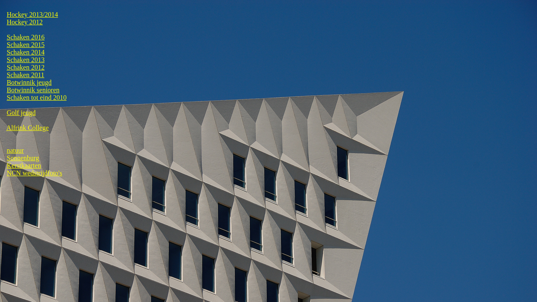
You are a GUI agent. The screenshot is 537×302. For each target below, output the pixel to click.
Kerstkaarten (24, 165)
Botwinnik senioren (33, 90)
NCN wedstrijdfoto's (34, 173)
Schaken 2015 (25, 44)
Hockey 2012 (25, 22)
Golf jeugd (21, 112)
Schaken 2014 (25, 52)
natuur (15, 150)
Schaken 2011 (25, 74)
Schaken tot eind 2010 (37, 97)
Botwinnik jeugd (29, 82)
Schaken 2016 (25, 37)
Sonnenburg (23, 157)
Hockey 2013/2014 (32, 14)
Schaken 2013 (25, 59)
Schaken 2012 (25, 67)
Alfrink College (27, 127)
